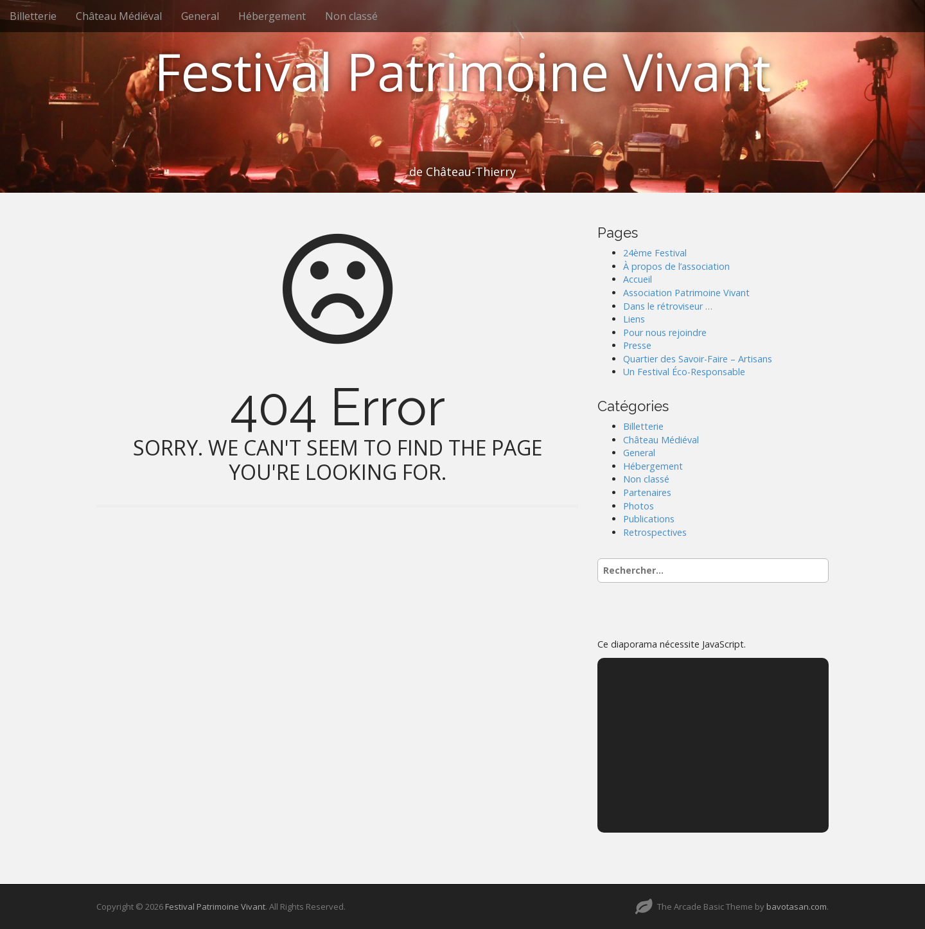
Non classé (351, 16)
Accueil (637, 279)
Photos (638, 506)
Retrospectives (655, 532)
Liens (634, 319)
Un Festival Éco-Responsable (684, 372)
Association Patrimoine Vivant (686, 293)
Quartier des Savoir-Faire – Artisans (697, 359)
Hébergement (272, 16)
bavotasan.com (796, 906)
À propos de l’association (676, 266)
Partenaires (647, 492)
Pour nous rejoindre (665, 332)
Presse (637, 345)
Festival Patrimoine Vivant (462, 71)
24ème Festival (655, 253)
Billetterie (33, 16)
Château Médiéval (119, 16)
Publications (648, 519)
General (200, 16)
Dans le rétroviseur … (667, 306)
